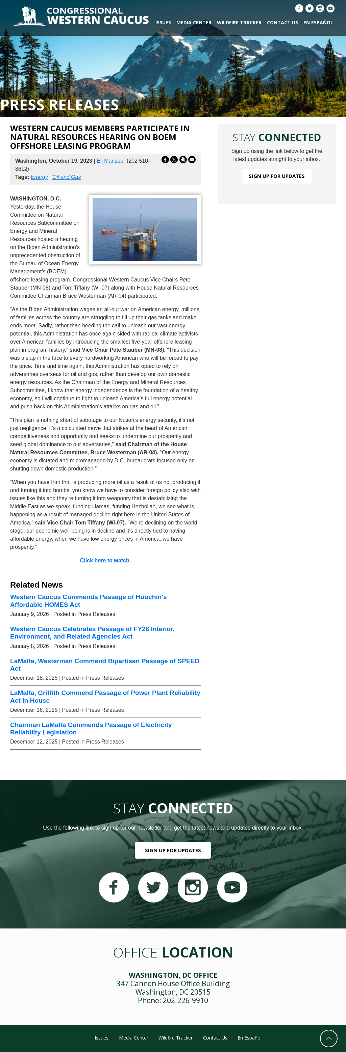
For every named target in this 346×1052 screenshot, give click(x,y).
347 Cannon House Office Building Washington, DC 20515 (173, 988)
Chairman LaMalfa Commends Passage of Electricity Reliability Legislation (91, 728)
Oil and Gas (66, 177)
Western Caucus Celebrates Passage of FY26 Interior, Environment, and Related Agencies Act (92, 632)
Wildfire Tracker (239, 22)
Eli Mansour (111, 161)
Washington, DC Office (173, 975)
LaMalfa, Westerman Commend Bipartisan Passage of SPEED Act (105, 664)
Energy (39, 177)
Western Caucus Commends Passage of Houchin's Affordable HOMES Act (88, 600)
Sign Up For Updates (277, 175)
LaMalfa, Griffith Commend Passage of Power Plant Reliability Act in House (105, 696)
